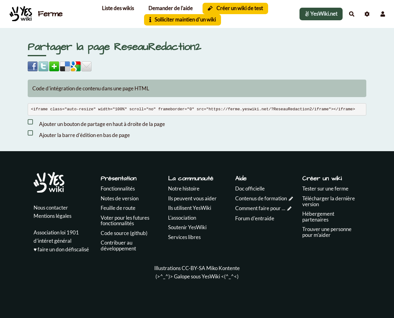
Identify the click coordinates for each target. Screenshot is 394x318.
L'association (182, 217)
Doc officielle (250, 188)
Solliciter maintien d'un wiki (182, 19)
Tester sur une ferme (325, 188)
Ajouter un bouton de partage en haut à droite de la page (96, 123)
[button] (382, 14)
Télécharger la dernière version (328, 201)
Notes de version (120, 198)
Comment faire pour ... (260, 208)
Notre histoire (183, 188)
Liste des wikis (118, 8)
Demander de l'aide (170, 8)
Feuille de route (118, 208)
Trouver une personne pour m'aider (327, 232)
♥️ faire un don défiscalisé (61, 249)
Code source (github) (124, 233)
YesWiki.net (321, 13)
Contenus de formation (261, 198)
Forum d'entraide (254, 218)
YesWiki (211, 276)
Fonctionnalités (118, 188)
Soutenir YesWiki (187, 227)
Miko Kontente (223, 268)
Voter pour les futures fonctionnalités (125, 220)
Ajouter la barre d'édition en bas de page (79, 134)
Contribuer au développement (118, 245)
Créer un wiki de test (235, 8)
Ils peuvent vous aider (192, 198)
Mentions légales (52, 216)
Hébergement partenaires (318, 216)
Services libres (184, 237)
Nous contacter (51, 207)
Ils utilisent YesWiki (189, 208)
